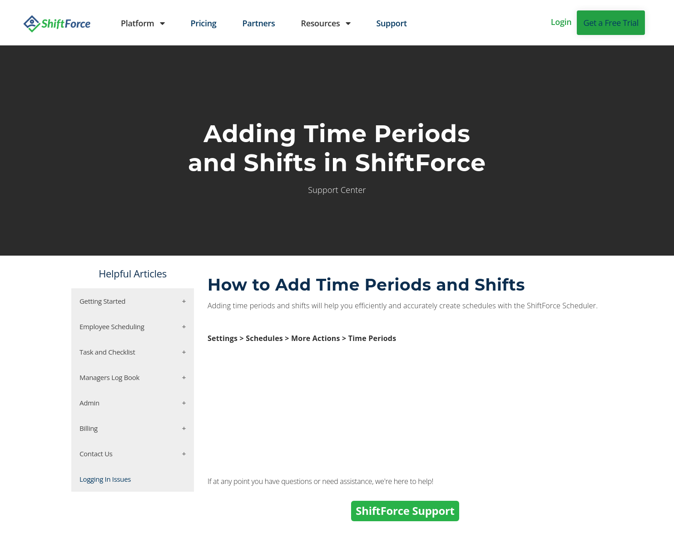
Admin (89, 402)
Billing (88, 428)
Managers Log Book (109, 377)
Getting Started (102, 301)
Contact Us (96, 453)
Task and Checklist (107, 351)
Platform (142, 23)
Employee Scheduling (111, 326)
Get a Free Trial (611, 22)
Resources (325, 23)
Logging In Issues (105, 479)
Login (561, 21)
